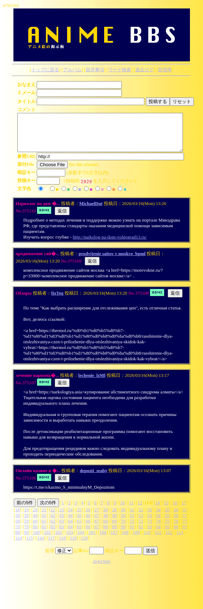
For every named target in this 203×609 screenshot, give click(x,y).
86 (88, 534)
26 (88, 517)
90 (123, 534)
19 (26, 517)
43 (61, 522)
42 (52, 522)
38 (17, 522)
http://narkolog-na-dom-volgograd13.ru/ (110, 244)
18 (17, 517)
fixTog (57, 300)
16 (175, 510)
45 (79, 522)
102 (58, 539)
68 (105, 528)
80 (35, 534)
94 (158, 534)
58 (17, 528)
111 (158, 539)
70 (123, 528)
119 (73, 545)
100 (36, 539)
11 (131, 510)
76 (176, 528)
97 (185, 534)
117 (51, 545)
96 (176, 534)
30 (123, 517)
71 (132, 528)
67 (97, 528)
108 (125, 539)
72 (140, 528)
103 (69, 539)
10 (122, 510)
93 (149, 534)
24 (70, 517)
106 (103, 539)
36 (176, 517)
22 (52, 517)
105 (91, 539)
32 (140, 517)
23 (61, 517)
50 (123, 522)
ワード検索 (119, 69)
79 (26, 534)
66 (88, 528)
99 (26, 539)
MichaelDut (91, 210)
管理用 (165, 69)
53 (149, 522)
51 (132, 522)
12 (140, 510)
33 (149, 517)
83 (61, 534)
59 (26, 528)
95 (167, 534)
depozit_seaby (93, 478)
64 (70, 528)
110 (147, 539)
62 (52, 528)
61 (44, 528)
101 (47, 539)
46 (88, 522)
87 (97, 534)
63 (61, 528)
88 (105, 534)
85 (79, 534)
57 (185, 522)
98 (17, 539)
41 (44, 522)
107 (114, 539)
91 (132, 534)
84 (70, 534)
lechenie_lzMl (92, 382)
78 (17, 534)
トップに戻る (45, 69)
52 (140, 522)
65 (79, 528)
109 (136, 539)
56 (176, 522)
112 (169, 539)
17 (183, 510)
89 (114, 534)
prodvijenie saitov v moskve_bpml (112, 261)
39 (26, 522)
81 (44, 534)
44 (70, 522)
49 (114, 522)
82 (52, 534)
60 (35, 528)
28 (105, 517)
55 (167, 522)
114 (18, 545)
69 (114, 528)
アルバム (72, 69)
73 (149, 528)
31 (132, 517)
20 (35, 517)
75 (167, 528)
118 (62, 545)
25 (79, 517)
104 (80, 539)
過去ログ (144, 69)
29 (114, 517)
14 (157, 510)
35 (167, 517)
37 (185, 517)
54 (158, 522)
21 (44, 517)
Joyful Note (101, 569)
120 (84, 545)
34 (158, 517)
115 (29, 545)
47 (97, 522)
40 (35, 522)
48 (105, 522)
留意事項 (95, 69)
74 (158, 528)
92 (140, 534)
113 (180, 539)
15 (166, 510)
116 (40, 545)
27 (97, 517)
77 (185, 528)
